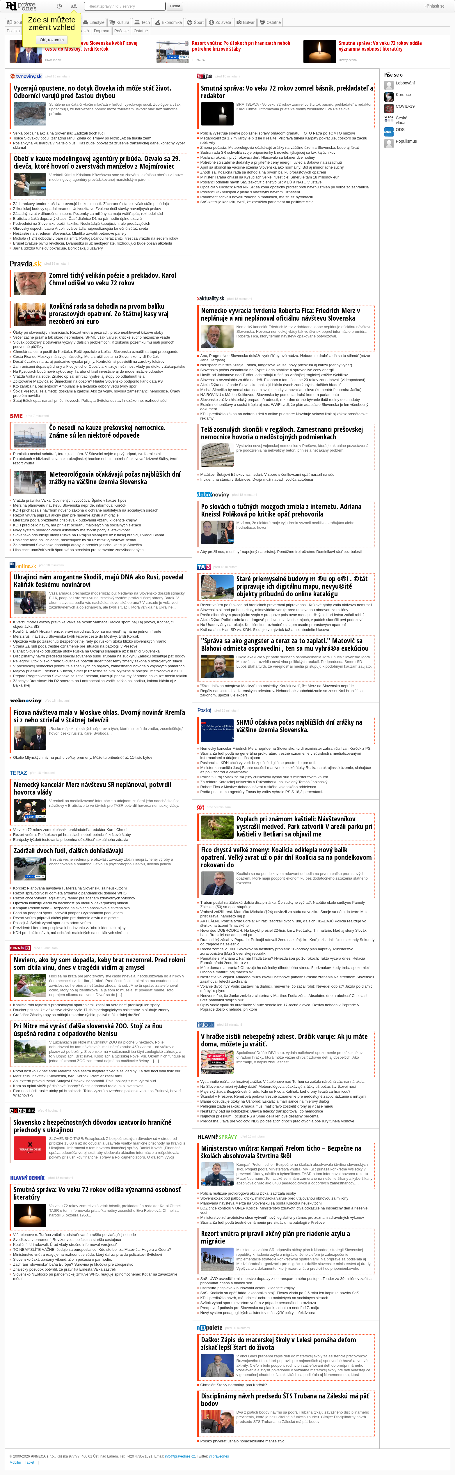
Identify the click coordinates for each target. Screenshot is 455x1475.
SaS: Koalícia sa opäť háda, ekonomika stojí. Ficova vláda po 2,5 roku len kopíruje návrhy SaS (279, 1293)
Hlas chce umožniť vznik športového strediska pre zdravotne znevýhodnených (78, 550)
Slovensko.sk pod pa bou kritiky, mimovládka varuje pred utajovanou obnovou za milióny (274, 610)
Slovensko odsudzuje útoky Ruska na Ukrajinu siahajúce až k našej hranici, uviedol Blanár (88, 535)
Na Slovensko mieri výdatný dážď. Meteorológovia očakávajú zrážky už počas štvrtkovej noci (278, 1086)
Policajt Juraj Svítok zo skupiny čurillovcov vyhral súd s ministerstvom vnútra (264, 777)
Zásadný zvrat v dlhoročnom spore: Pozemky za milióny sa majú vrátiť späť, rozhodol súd (88, 213)
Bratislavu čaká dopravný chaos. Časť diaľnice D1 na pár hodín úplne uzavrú (77, 218)
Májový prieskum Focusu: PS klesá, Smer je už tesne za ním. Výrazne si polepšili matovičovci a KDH (97, 671)
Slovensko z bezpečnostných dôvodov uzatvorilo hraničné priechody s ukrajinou (92, 1125)
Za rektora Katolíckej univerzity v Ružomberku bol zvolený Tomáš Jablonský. (264, 782)
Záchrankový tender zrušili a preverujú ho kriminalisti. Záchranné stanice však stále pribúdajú (91, 203)
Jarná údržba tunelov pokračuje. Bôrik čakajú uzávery (58, 248)
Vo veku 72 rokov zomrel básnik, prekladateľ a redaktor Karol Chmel (70, 829)
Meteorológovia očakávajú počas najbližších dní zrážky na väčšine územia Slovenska (115, 477)
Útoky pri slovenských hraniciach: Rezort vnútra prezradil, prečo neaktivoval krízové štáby (88, 332)
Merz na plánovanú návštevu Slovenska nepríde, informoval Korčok (69, 505)
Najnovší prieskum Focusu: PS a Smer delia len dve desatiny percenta (259, 1116)
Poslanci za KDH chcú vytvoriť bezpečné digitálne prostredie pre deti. (258, 763)
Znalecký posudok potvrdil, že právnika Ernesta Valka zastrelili (65, 1269)
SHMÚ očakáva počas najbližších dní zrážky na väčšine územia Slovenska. (299, 725)
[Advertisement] (285, 250)
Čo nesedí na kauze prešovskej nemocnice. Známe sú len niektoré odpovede (107, 431)
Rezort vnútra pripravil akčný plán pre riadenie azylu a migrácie (66, 515)
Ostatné (270, 22)
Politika (13, 31)
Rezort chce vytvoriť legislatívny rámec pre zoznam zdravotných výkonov (74, 898)
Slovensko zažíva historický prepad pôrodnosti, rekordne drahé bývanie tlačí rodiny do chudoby (280, 399)
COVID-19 (405, 106)
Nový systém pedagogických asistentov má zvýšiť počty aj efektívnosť (71, 530)
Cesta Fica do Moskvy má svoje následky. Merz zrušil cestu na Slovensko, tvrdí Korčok (86, 356)
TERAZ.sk (198, 60)
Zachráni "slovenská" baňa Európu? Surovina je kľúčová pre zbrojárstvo (73, 1264)
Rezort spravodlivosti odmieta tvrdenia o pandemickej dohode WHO (70, 893)
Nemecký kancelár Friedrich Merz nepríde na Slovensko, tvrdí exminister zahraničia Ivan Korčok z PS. (286, 748)
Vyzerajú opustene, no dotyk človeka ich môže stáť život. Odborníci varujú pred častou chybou (92, 91)
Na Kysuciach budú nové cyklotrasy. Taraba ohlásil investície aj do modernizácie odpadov (88, 371)
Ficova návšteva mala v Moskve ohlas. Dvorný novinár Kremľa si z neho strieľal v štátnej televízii (99, 716)
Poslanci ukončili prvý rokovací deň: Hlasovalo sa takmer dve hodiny (257, 157)
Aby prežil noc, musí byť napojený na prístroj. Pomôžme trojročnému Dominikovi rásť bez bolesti (281, 551)
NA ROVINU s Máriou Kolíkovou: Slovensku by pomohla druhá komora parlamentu (269, 394)
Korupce (403, 94)
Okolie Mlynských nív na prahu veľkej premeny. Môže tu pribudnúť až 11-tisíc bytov (82, 757)
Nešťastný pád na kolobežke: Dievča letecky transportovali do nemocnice (261, 1111)
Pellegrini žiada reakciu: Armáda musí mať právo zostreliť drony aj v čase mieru (266, 1106)
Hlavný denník (348, 60)
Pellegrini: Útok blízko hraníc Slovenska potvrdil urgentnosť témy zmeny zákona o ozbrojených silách (97, 661)
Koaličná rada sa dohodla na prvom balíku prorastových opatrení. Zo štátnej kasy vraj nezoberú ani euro (109, 313)
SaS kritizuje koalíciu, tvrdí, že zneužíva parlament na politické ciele (257, 202)
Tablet (29, 1462)
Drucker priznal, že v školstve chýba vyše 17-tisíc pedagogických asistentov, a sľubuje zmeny (91, 1010)
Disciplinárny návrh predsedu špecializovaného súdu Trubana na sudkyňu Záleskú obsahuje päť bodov (99, 656)
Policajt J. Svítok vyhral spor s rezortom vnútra (52, 923)
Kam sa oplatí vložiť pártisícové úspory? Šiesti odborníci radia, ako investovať (78, 1086)
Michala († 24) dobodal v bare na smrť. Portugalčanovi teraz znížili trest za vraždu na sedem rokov (95, 238)
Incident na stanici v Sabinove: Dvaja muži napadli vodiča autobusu (256, 479)
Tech (142, 22)
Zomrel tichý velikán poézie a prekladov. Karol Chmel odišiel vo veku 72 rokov (112, 278)
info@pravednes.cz (180, 1456)
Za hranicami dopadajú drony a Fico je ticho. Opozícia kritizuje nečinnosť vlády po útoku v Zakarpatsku (99, 366)
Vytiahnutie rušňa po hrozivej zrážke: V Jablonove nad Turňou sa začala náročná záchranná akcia (282, 1081)
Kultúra (119, 22)
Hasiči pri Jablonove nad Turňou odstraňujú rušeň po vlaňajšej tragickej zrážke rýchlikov (274, 375)
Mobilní (15, 1462)
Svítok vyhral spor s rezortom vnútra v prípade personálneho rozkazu (258, 1303)
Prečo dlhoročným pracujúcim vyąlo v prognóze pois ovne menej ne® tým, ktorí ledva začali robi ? (282, 615)
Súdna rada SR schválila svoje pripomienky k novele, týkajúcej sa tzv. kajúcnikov (267, 152)
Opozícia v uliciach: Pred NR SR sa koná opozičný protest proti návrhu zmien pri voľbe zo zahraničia (284, 187)
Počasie (121, 31)
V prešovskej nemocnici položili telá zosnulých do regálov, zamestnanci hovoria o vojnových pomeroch (98, 666)
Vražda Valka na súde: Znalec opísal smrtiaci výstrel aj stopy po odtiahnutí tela (79, 376)
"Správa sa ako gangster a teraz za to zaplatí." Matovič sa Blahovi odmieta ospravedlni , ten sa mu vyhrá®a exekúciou (285, 644)
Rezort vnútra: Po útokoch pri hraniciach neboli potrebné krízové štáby (241, 45)
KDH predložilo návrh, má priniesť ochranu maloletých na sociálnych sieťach (77, 525)
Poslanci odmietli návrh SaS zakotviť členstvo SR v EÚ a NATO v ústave (261, 182)
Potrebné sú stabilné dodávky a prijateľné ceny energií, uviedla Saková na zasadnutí (271, 162)
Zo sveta (220, 22)
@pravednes (219, 1456)
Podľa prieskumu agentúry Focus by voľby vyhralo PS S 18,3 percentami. (261, 792)
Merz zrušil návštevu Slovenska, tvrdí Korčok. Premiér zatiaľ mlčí (67, 1076)
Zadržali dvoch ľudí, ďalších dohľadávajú (69, 850)
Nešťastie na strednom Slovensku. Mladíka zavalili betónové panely (69, 233)
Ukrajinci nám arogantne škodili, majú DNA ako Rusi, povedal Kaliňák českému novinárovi (98, 580)
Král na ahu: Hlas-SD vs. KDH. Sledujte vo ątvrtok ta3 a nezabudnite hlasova (264, 629)
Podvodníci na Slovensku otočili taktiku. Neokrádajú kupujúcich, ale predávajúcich (81, 223)
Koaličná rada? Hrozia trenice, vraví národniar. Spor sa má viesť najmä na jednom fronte (87, 631)
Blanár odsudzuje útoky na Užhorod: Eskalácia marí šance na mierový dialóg (264, 1101)
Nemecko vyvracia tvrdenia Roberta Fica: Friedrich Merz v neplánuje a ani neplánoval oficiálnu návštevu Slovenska (280, 314)
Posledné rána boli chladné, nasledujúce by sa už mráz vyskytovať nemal (74, 540)
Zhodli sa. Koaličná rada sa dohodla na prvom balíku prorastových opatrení (263, 172)
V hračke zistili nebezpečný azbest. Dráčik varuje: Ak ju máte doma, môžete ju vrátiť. (284, 1040)
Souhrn (17, 22)
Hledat (175, 6)
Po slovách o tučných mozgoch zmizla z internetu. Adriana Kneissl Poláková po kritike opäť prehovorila (281, 510)
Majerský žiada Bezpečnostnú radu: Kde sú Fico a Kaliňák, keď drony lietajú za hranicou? (275, 1091)
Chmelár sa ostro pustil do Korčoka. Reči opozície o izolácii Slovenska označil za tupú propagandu (95, 351)
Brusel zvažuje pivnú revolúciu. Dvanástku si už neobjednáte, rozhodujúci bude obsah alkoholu (92, 243)
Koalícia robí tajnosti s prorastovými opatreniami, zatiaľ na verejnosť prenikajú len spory (86, 1005)
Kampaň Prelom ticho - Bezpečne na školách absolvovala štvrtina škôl (72, 908)
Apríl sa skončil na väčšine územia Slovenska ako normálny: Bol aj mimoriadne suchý (272, 167)
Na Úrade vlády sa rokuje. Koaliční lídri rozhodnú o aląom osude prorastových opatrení (273, 624)
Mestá (83, 31)
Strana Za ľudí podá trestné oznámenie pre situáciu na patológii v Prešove (75, 646)
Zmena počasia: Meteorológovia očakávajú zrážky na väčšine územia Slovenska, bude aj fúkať (279, 147)
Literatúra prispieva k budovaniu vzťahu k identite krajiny (247, 1288)
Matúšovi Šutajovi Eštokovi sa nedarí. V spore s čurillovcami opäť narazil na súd (267, 474)
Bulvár (245, 22)
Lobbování (405, 83)
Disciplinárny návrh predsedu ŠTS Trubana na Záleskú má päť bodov (285, 1399)
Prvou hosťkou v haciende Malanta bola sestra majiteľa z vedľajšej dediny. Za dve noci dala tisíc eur (96, 1071)
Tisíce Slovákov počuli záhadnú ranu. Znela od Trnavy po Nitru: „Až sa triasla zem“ (82, 138)
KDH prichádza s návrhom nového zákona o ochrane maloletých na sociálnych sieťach (85, 510)
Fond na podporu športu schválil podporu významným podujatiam (68, 913)
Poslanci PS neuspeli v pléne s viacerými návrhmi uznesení (250, 192)
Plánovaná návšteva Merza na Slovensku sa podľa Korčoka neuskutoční (261, 1203)
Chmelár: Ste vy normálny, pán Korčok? (233, 1385)
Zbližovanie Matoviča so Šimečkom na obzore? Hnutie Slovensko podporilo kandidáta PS (88, 381)
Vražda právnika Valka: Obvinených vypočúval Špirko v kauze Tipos (69, 500)
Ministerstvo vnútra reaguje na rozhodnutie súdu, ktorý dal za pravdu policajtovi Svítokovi (87, 1254)
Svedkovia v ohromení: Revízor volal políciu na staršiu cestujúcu (67, 1239)
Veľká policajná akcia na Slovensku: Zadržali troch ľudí (59, 133)
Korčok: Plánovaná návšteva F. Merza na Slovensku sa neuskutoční (70, 888)
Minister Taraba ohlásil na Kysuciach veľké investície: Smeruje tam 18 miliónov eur (269, 177)
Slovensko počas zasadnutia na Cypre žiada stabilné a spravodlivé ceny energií (267, 370)
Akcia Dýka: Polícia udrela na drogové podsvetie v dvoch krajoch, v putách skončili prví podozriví (281, 620)
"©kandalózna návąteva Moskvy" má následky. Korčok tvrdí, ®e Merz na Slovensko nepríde (277, 686)
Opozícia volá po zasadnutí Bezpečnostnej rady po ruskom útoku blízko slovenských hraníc (89, 641)
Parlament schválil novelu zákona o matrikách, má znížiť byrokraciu (256, 197)
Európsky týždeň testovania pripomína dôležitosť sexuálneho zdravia (70, 839)
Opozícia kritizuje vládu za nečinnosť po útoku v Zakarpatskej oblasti (70, 903)
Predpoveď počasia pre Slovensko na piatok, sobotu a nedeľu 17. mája (259, 1308)
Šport (195, 22)
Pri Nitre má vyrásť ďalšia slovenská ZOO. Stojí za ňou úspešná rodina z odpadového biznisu (88, 1029)
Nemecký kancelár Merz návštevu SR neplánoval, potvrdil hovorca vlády (92, 788)
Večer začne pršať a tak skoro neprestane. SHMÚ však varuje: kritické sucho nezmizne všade (91, 337)
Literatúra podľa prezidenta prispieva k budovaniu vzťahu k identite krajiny (75, 520)
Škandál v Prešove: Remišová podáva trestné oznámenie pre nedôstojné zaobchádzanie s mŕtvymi (283, 1096)
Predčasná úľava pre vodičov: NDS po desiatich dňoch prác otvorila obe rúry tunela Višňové (277, 1121)
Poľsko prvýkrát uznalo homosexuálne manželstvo (242, 1441)
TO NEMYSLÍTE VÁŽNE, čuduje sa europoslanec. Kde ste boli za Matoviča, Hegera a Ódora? (92, 1249)
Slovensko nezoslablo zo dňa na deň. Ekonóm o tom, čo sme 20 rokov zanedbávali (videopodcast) (282, 380)
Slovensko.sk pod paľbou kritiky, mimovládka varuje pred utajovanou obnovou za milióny (274, 1198)
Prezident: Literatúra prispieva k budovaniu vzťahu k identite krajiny (69, 928)
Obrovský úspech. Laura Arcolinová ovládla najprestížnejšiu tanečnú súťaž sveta (80, 228)
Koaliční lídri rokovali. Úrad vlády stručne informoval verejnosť (65, 1244)
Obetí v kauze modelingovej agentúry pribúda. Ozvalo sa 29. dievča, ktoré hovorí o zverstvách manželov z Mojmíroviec (97, 162)
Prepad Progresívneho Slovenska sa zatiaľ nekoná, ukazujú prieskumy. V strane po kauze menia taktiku (100, 676)
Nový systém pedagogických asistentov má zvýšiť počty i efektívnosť (257, 1312)
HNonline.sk (53, 60)
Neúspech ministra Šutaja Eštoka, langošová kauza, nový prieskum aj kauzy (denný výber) (276, 365)
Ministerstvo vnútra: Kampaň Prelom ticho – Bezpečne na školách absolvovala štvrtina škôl (281, 1151)
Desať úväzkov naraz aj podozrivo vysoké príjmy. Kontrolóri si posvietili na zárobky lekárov (89, 361)
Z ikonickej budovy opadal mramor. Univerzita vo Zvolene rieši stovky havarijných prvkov (87, 208)
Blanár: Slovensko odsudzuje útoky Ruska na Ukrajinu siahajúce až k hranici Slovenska (86, 651)
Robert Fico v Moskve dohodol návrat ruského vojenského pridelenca (258, 787)
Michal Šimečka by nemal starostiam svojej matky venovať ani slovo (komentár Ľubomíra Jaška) (281, 390)
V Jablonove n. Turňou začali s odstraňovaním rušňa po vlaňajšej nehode (74, 1234)
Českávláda (402, 120)
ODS (400, 129)
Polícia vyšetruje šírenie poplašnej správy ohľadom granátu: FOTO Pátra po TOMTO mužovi (277, 133)
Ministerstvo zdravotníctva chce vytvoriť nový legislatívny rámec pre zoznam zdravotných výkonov (282, 1217)
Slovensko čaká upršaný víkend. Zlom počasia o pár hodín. (62, 1259)
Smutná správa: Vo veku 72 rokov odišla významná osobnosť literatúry (380, 45)
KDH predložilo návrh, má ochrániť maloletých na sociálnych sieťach (70, 933)
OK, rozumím (52, 40)
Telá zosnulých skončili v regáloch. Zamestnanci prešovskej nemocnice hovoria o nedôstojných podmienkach (282, 433)
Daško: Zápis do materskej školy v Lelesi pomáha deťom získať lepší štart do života (278, 1343)
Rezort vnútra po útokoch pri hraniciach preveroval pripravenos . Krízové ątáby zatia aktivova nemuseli (286, 605)
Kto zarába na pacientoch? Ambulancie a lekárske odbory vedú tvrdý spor (74, 386)
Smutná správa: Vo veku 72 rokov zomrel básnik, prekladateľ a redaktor (287, 91)
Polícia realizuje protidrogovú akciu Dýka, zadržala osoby (248, 1193)
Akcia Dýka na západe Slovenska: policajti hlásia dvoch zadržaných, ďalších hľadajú (271, 385)
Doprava (101, 31)
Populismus (406, 141)
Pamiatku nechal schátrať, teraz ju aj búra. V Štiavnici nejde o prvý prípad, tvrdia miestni (87, 454)
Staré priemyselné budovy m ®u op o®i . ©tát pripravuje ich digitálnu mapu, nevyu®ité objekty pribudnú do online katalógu (302, 586)
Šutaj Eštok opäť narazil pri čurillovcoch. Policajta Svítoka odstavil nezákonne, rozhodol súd (89, 400)
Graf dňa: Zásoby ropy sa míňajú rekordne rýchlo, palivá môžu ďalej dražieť (76, 1015)
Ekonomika (168, 22)
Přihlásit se (435, 6)
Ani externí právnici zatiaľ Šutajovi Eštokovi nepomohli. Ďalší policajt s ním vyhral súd (84, 1081)
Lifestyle (93, 22)
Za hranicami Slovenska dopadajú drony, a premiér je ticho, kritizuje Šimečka (77, 545)
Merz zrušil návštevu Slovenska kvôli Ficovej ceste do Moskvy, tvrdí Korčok (91, 45)
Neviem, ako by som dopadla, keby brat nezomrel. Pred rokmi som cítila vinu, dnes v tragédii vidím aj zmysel (99, 963)
